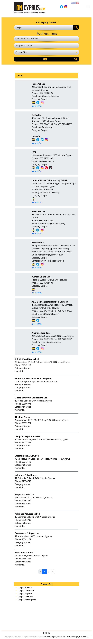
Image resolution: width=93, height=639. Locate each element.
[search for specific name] (46, 38)
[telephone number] (46, 45)
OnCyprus (61, 637)
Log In (46, 632)
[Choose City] (46, 52)
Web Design (50, 637)
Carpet (25, 587)
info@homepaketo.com (48, 96)
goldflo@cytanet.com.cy (48, 192)
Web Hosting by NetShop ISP (78, 637)
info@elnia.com (45, 127)
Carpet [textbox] (19, 27)
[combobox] (43, 27)
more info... (37, 106)
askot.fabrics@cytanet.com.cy (51, 223)
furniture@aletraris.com (49, 342)
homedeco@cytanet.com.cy (50, 254)
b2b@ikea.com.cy (46, 161)
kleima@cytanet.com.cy (48, 314)
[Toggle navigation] (88, 6)
